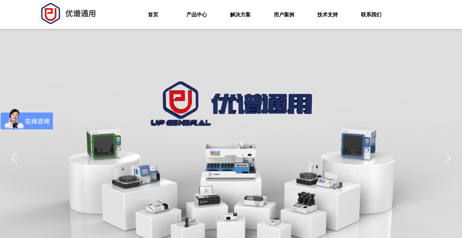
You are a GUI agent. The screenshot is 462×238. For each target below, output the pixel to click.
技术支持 (327, 14)
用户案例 (284, 14)
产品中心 (196, 14)
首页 (153, 14)
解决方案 (240, 14)
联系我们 (371, 14)
